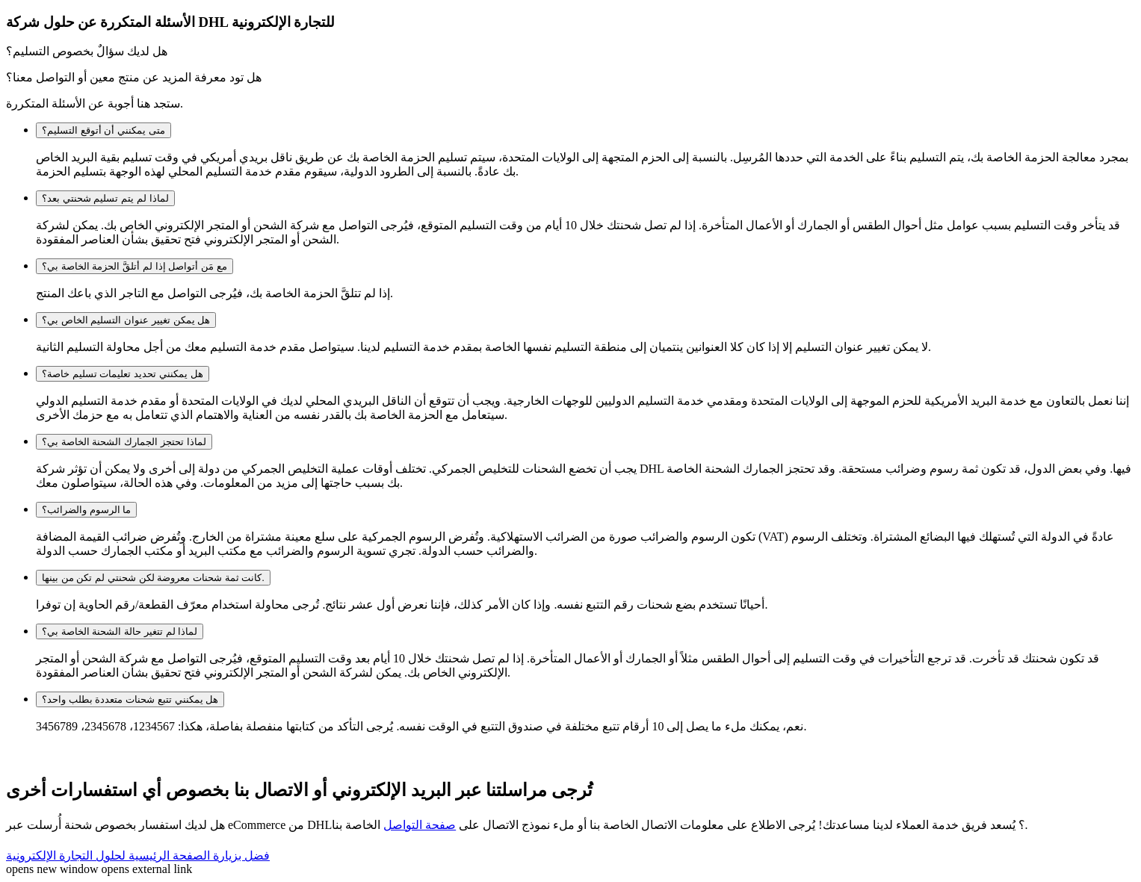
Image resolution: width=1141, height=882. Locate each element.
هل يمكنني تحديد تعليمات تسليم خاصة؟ (122, 373)
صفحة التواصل (419, 825)
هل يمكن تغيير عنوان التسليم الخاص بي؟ (126, 320)
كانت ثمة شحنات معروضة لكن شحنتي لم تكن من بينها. (153, 577)
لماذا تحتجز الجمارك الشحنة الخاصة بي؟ (124, 441)
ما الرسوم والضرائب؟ (86, 509)
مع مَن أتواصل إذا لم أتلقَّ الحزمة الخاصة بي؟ (134, 266)
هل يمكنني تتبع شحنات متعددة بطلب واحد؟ (130, 699)
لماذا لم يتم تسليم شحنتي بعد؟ (105, 198)
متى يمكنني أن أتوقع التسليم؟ (103, 130)
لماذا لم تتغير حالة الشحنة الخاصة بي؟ (119, 631)
